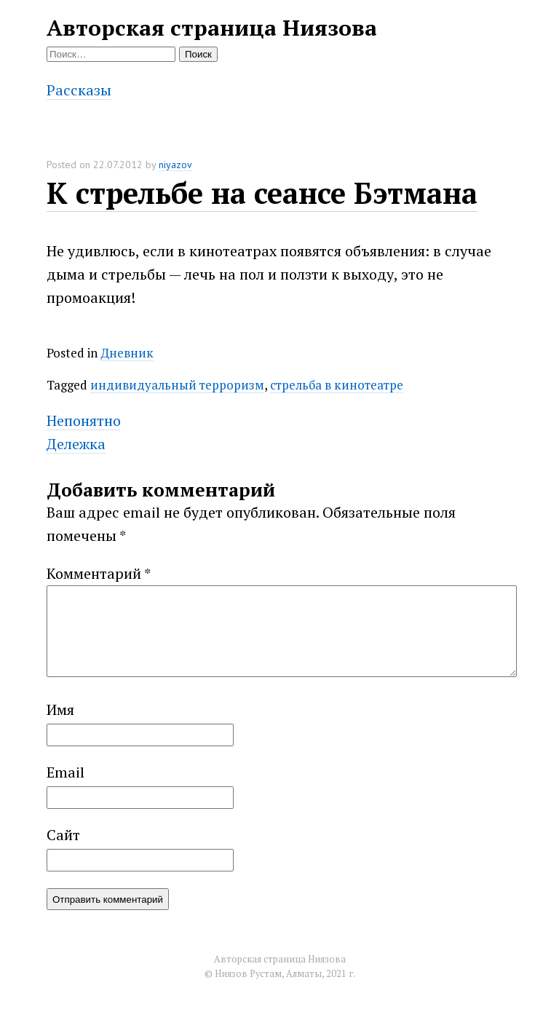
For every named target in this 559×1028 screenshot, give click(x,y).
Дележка (76, 444)
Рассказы (79, 90)
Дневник (127, 352)
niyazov (175, 164)
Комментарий (99, 573)
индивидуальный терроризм (177, 384)
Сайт (63, 852)
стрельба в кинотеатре (336, 384)
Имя (60, 727)
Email (65, 789)
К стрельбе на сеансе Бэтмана (262, 192)
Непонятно (84, 420)
